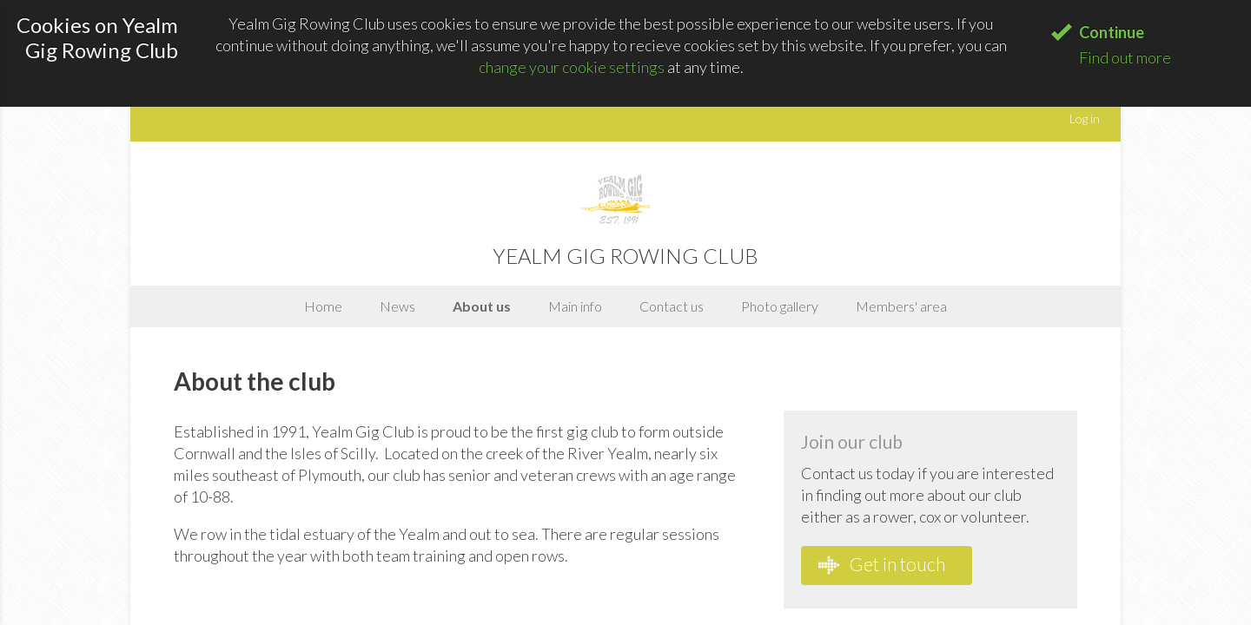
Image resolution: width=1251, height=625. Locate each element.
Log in (1084, 118)
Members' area (901, 306)
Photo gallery (779, 306)
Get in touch (881, 564)
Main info (575, 306)
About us (482, 306)
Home (323, 306)
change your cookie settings (572, 66)
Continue (1111, 32)
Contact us (671, 306)
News (397, 306)
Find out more (1125, 57)
